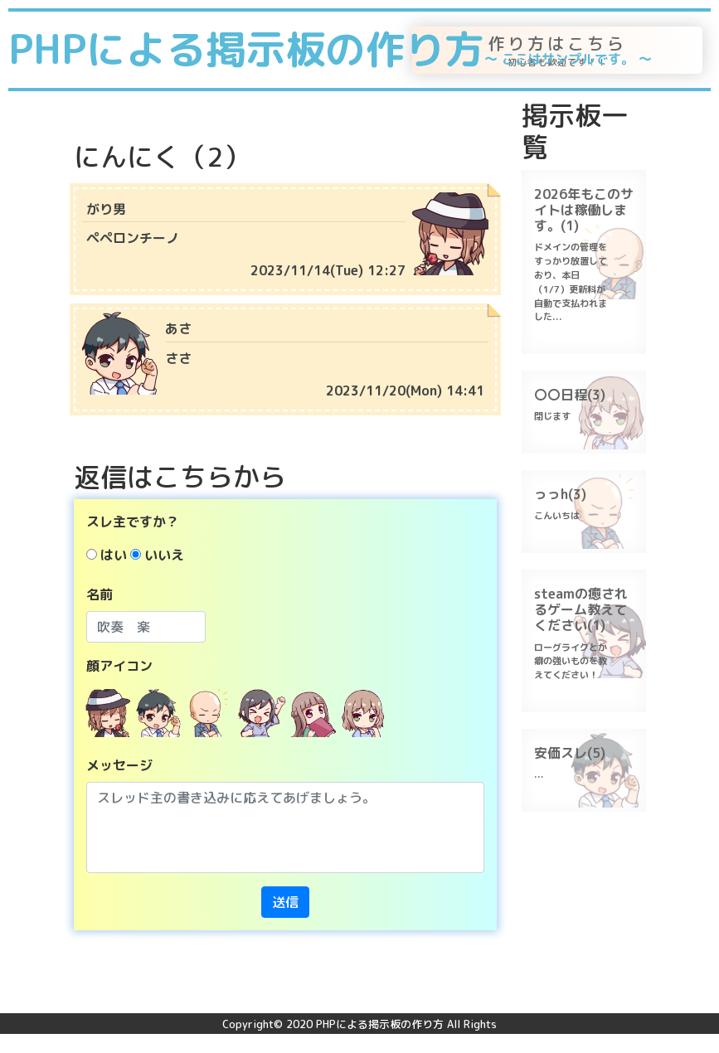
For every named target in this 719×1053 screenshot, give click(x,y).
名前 (99, 594)
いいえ (164, 555)
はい (113, 555)
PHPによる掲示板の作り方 (330, 49)
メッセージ (119, 765)
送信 (285, 902)
